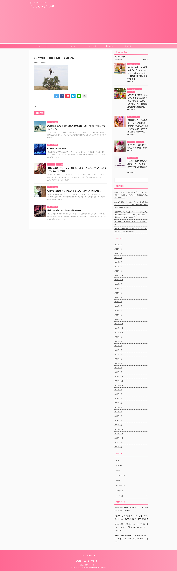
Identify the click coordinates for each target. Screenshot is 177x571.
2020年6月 (118, 350)
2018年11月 (118, 434)
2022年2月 (118, 266)
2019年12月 (118, 376)
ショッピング (91, 46)
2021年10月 (118, 280)
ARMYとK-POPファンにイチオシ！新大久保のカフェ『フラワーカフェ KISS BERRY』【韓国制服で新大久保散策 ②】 (137, 101)
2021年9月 (118, 284)
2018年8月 (118, 447)
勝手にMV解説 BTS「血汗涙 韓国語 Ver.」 (65, 210)
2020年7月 (118, 346)
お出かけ (128, 46)
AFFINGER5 (102, 568)
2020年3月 (118, 363)
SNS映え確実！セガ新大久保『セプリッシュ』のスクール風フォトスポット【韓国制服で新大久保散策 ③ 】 (137, 73)
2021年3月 (118, 310)
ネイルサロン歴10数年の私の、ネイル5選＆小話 (130, 223)
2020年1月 (118, 372)
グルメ (56, 46)
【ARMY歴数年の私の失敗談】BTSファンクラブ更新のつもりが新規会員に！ (130, 230)
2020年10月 (118, 332)
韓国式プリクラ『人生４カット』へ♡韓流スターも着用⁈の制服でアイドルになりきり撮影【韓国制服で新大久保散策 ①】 (137, 126)
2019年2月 (118, 420)
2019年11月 (118, 381)
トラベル (38, 46)
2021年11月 (118, 275)
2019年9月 (118, 390)
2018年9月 (118, 442)
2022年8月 (118, 244)
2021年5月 (118, 302)
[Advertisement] (88, 27)
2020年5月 (118, 354)
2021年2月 (118, 315)
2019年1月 (118, 425)
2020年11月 (118, 328)
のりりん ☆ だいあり (42, 6)
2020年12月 (118, 324)
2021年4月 (118, 306)
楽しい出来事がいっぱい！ (88, 565)
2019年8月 (118, 394)
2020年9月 (118, 337)
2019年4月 (118, 412)
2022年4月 (118, 258)
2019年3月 (118, 416)
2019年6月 (118, 403)
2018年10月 (118, 438)
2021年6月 (118, 297)
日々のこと (110, 46)
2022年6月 (118, 249)
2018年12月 (118, 429)
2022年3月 (118, 262)
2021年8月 (118, 288)
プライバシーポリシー (88, 555)
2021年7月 (118, 293)
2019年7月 (118, 398)
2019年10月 (118, 385)
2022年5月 (118, 253)
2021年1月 (118, 319)
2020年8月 (118, 341)
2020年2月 (118, 368)
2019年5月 (118, 407)
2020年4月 (118, 359)
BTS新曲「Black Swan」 (57, 149)
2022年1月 (118, 271)
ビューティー (73, 46)
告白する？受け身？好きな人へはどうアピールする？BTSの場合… (74, 191)
